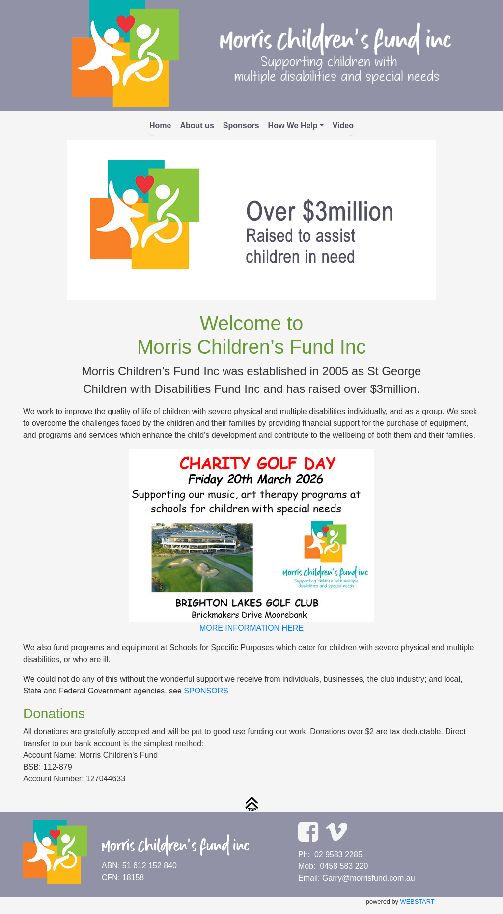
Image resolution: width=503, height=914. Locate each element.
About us (197, 125)
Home (160, 125)
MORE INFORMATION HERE (251, 628)
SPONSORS (206, 691)
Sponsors (241, 125)
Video (343, 125)
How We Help (293, 125)
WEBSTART (417, 901)
